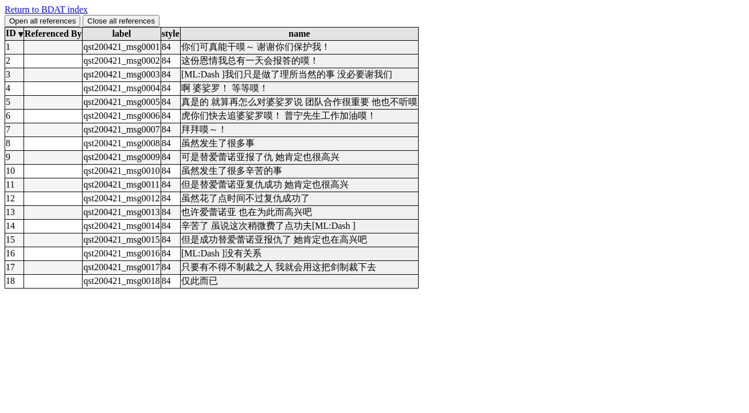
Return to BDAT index (46, 9)
